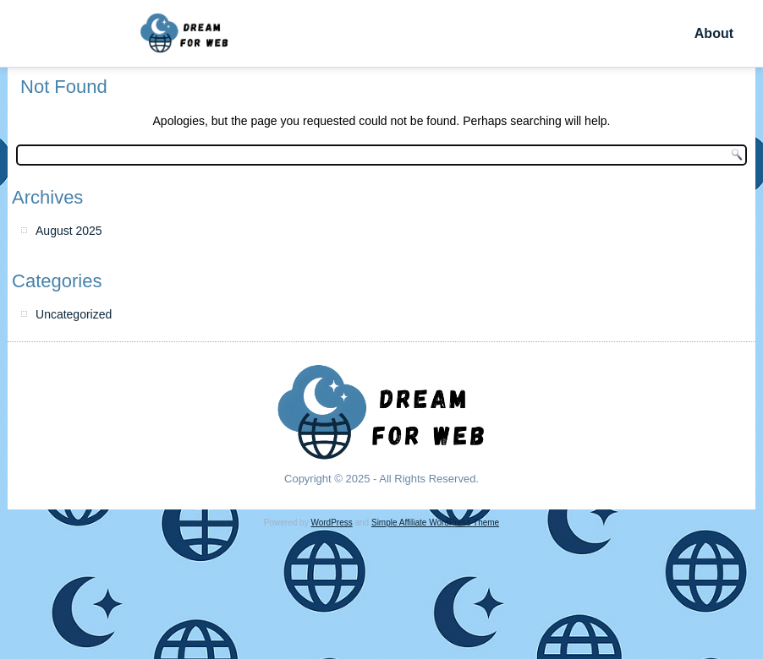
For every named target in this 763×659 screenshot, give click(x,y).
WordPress (331, 522)
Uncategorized (74, 314)
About (713, 33)
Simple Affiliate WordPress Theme (435, 522)
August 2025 (69, 230)
